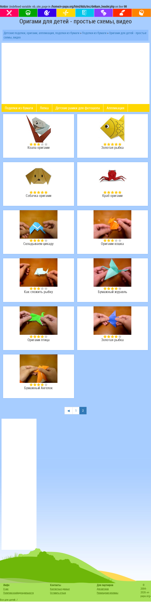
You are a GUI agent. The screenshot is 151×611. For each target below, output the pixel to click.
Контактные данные (60, 588)
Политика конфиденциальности (18, 592)
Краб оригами (112, 195)
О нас (6, 588)
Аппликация (115, 108)
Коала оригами (39, 147)
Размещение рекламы (107, 592)
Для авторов (103, 588)
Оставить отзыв (58, 592)
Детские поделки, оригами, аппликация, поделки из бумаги (41, 33)
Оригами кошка (112, 243)
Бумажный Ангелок (38, 388)
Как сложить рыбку (38, 291)
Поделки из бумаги (94, 33)
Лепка (44, 108)
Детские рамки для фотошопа (78, 108)
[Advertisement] (19, 484)
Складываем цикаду (38, 243)
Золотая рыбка (112, 147)
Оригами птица (39, 340)
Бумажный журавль (112, 291)
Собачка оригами (38, 195)
